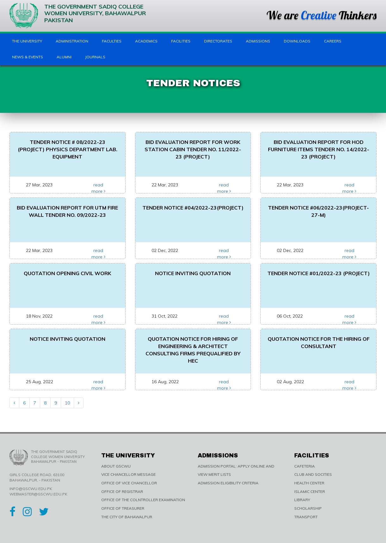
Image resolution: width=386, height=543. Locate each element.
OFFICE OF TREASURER (122, 508)
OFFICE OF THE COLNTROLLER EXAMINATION (143, 499)
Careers (332, 41)
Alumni (64, 57)
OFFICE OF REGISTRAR (122, 491)
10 (67, 403)
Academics (146, 41)
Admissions (258, 41)
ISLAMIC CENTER (309, 491)
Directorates (218, 41)
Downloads (297, 41)
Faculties (111, 41)
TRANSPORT (306, 516)
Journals (95, 57)
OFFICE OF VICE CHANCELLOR (129, 483)
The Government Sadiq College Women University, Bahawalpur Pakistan (77, 15)
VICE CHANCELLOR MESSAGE (128, 474)
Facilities (180, 41)
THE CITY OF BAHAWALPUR (126, 516)
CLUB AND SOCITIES (313, 474)
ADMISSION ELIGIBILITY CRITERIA (228, 483)
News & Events (27, 57)
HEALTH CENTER (309, 483)
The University (27, 41)
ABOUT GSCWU (116, 466)
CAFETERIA (304, 466)
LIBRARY (302, 499)
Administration (72, 41)
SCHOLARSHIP (308, 508)
